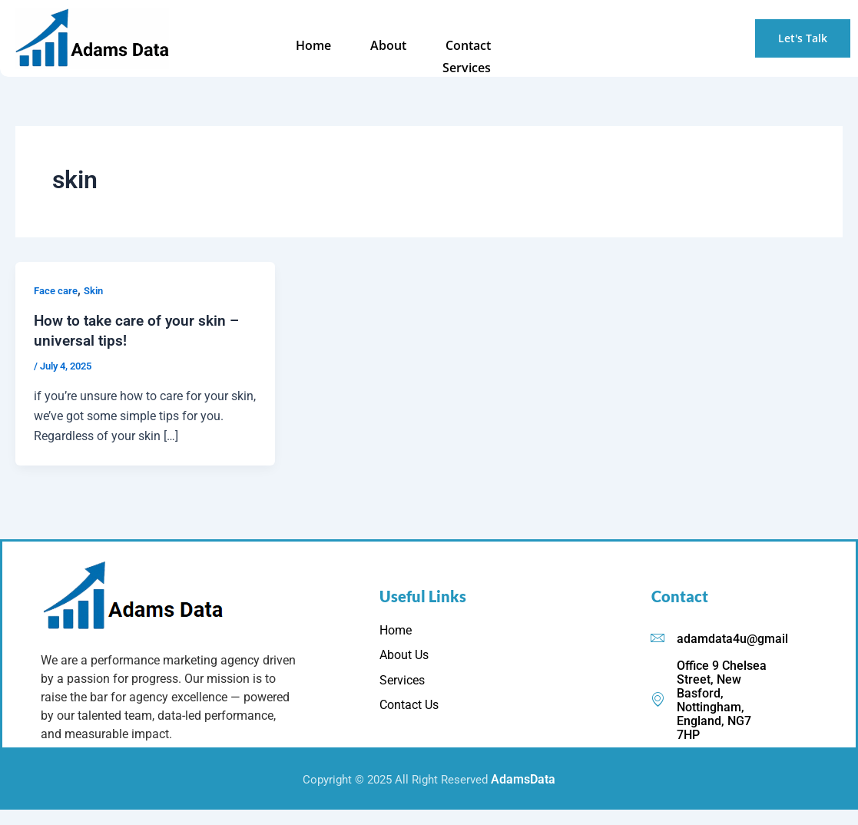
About (321, 46)
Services (470, 46)
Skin (98, 290)
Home (254, 46)
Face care (57, 290)
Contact (392, 46)
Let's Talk (802, 38)
